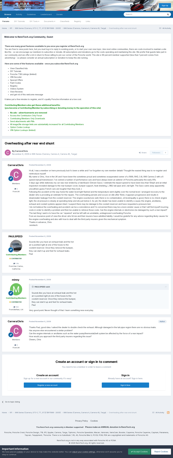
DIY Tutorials (19, 21)
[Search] (137, 14)
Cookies (94, 421)
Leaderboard (46, 14)
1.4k (16, 263)
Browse (7, 15)
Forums (5, 21)
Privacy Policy (81, 421)
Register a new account (47, 385)
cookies (19, 452)
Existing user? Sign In (146, 5)
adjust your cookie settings (83, 452)
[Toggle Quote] (33, 287)
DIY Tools (34, 21)
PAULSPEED (16, 236)
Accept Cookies (139, 451)
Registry (77, 21)
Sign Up (165, 5)
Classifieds (64, 21)
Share (143, 152)
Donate (59, 14)
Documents (49, 21)
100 (16, 307)
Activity (19, 14)
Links (88, 21)
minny (15, 279)
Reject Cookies (161, 451)
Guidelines (31, 14)
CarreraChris (16, 165)
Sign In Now (125, 385)
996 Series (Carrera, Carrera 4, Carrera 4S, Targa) (54, 154)
